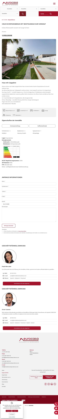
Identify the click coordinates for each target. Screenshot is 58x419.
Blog (3, 384)
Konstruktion (5, 381)
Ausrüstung (4, 379)
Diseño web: (29, 405)
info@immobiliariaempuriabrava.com (10, 366)
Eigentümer (4, 375)
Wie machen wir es (6, 377)
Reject (15, 410)
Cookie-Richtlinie (11, 396)
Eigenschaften (5, 372)
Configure (12, 414)
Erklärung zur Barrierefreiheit (34, 396)
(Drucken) (4, 31)
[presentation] (11, 237)
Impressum (4, 396)
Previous (3, 59)
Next (54, 59)
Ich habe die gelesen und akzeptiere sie (15, 231)
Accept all (9, 410)
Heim (3, 370)
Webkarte (44, 396)
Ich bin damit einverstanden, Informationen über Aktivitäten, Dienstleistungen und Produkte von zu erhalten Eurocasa (25, 232)
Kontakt (4, 386)
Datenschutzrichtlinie (22, 231)
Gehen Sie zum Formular (49, 377)
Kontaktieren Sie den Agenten (25, 283)
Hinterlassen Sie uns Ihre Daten (36, 377)
